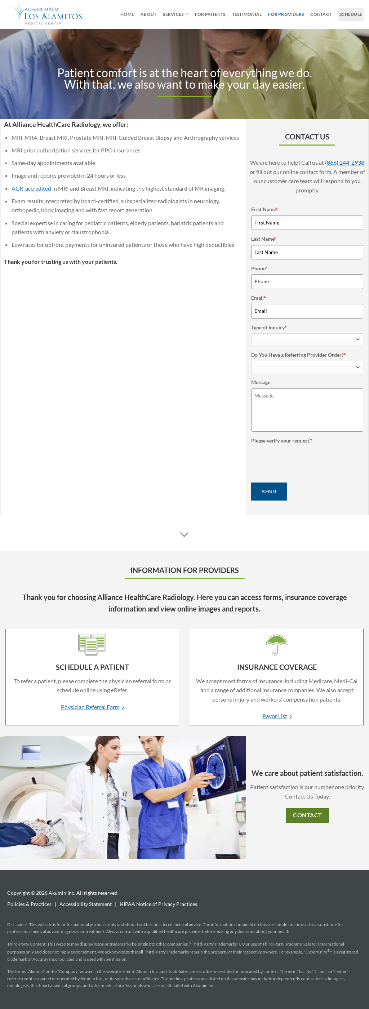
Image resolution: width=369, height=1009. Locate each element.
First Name (264, 209)
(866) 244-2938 (344, 162)
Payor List (274, 715)
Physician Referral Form (90, 706)
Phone (259, 268)
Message (260, 382)
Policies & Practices (29, 904)
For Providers (286, 14)
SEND (269, 491)
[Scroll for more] (184, 534)
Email (258, 298)
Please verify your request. (281, 440)
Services (175, 14)
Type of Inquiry (269, 327)
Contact (321, 14)
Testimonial (247, 14)
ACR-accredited (31, 188)
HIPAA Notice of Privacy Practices (158, 904)
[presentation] (306, 460)
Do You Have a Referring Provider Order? (298, 355)
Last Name (263, 239)
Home (127, 14)
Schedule (350, 14)
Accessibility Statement (85, 904)
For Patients (210, 14)
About (148, 14)
